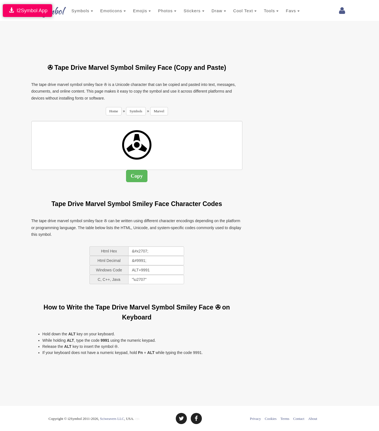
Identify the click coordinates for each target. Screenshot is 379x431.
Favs (287, 10)
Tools (265, 10)
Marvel (159, 111)
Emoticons (107, 10)
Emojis (136, 10)
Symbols (76, 10)
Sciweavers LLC (112, 419)
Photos (161, 10)
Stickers (187, 10)
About (312, 419)
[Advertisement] (137, 38)
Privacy (255, 419)
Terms (284, 419)
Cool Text (238, 10)
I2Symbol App (27, 10)
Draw (212, 10)
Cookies (271, 419)
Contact (298, 419)
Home (113, 111)
